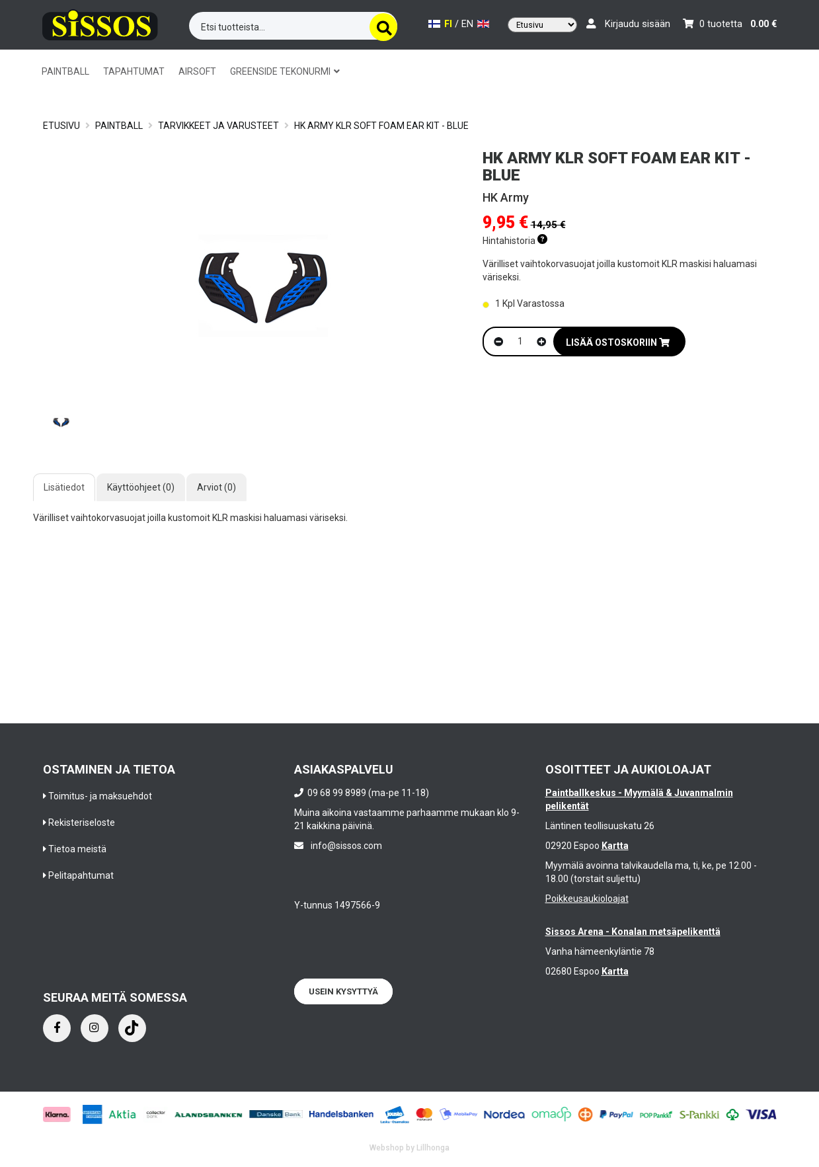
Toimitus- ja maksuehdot (100, 796)
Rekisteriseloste (81, 822)
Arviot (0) (216, 487)
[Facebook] (57, 1028)
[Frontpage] (100, 22)
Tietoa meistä (77, 849)
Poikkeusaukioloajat (587, 898)
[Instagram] (94, 1028)
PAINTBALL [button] (65, 71)
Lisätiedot (64, 487)
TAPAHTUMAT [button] (134, 71)
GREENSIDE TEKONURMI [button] (285, 71)
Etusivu (61, 125)
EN (475, 24)
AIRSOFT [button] (197, 71)
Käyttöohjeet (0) (141, 487)
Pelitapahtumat (81, 875)
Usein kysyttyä (343, 991)
